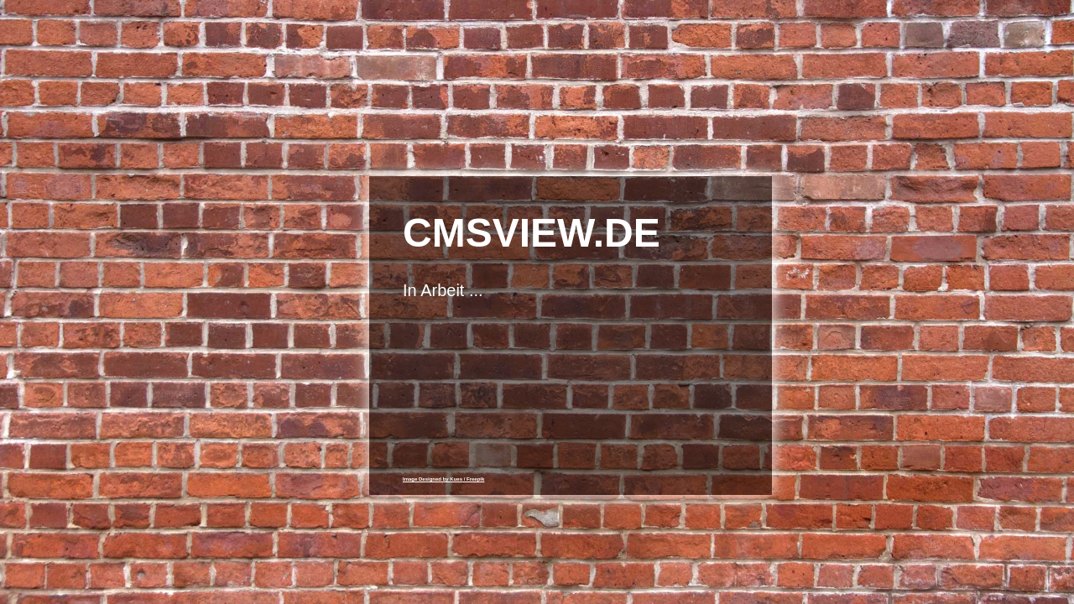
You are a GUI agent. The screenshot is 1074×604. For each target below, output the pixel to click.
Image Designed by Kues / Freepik (443, 479)
